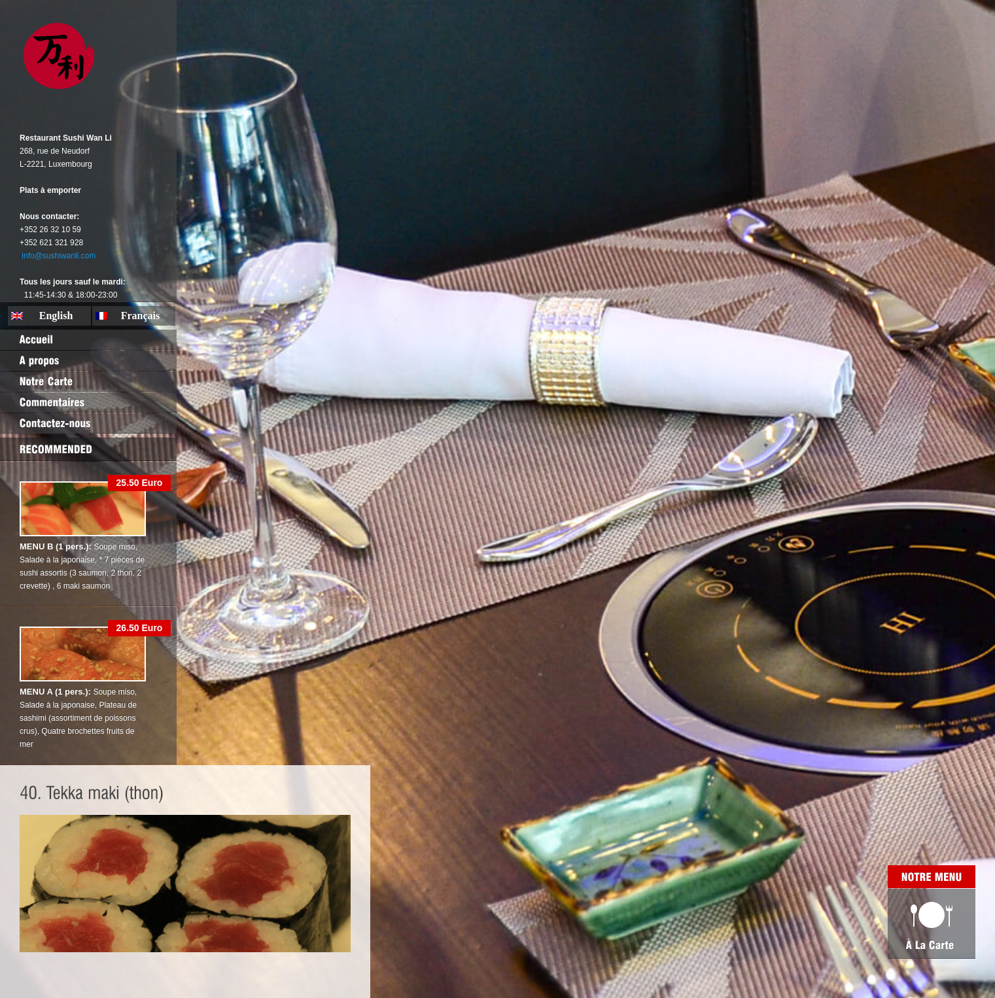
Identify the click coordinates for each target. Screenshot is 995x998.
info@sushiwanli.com (59, 255)
